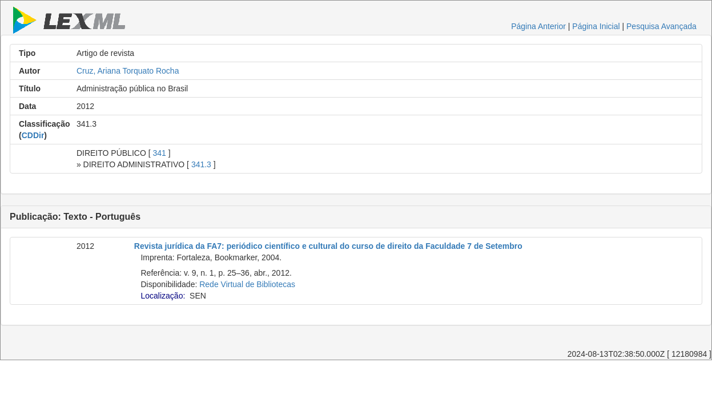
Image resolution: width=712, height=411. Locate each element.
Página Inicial (596, 26)
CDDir (33, 135)
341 (159, 153)
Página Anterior (538, 26)
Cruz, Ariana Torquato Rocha (128, 70)
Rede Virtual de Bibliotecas (247, 284)
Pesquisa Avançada (661, 26)
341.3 (201, 164)
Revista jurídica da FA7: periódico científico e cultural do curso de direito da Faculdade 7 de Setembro (328, 246)
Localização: (162, 295)
